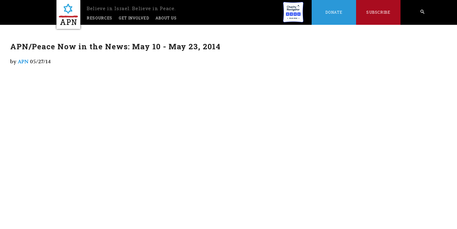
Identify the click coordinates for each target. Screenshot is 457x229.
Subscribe (378, 12)
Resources (99, 17)
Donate (333, 12)
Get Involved (134, 17)
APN (23, 61)
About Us (166, 17)
